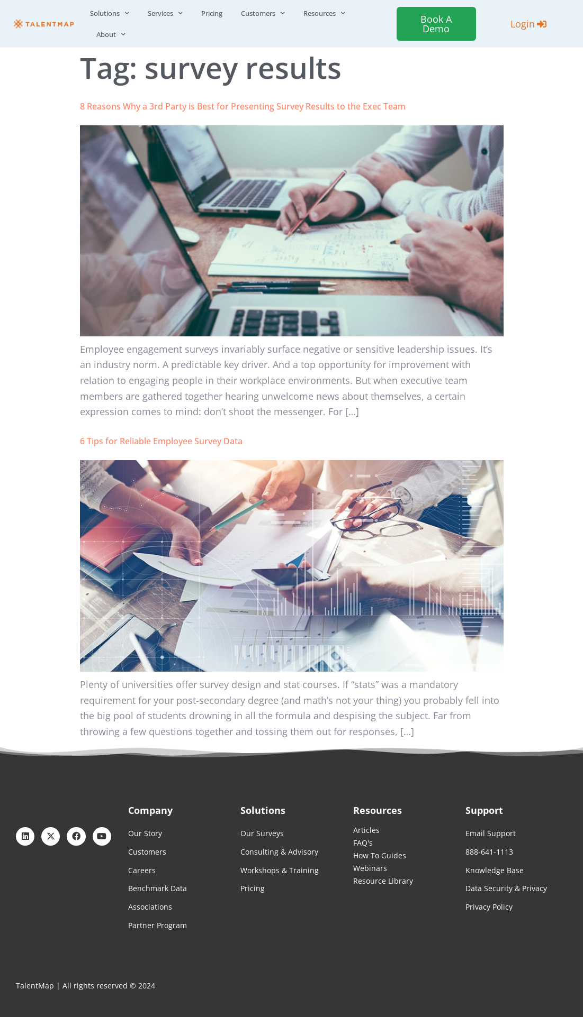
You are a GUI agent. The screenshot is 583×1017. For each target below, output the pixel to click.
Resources (324, 13)
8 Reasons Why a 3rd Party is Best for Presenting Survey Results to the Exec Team (243, 106)
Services (165, 13)
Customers (263, 13)
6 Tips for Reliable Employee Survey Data (161, 441)
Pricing (211, 13)
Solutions (109, 13)
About (110, 34)
